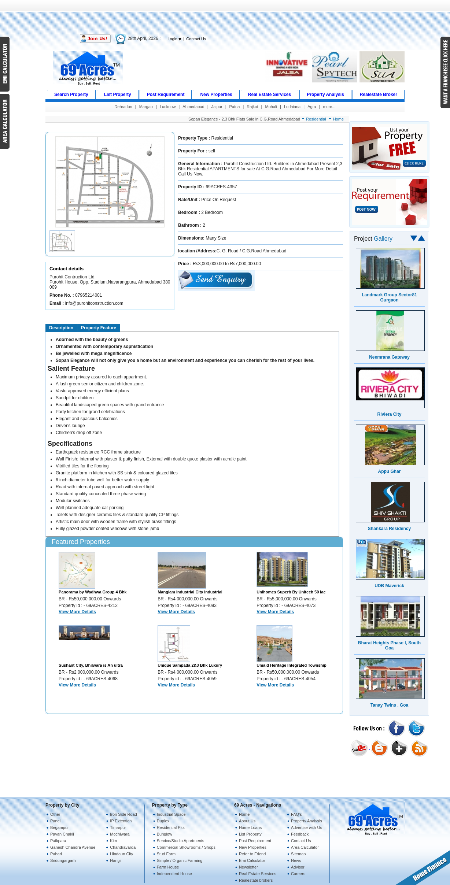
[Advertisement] (225, 16)
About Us (247, 821)
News (296, 860)
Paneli (56, 821)
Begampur (59, 827)
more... (329, 106)
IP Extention (121, 821)
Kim (113, 840)
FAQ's (296, 814)
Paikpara (58, 840)
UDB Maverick (389, 585)
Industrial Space (171, 814)
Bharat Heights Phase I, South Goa (389, 645)
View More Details (77, 611)
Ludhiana (292, 106)
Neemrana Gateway (389, 357)
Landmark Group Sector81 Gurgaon (389, 297)
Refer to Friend (252, 854)
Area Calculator (305, 847)
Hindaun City (121, 854)
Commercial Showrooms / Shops (186, 847)
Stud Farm (166, 854)
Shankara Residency (389, 528)
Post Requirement (255, 840)
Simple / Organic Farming (180, 860)
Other (55, 814)
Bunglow (164, 834)
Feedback (300, 834)
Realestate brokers (256, 880)
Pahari (56, 854)
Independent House (174, 873)
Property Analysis (306, 821)
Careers (298, 873)
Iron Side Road (123, 814)
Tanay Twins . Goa (389, 705)
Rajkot (252, 106)
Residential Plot (171, 827)
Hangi (115, 860)
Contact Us (196, 39)
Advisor (298, 867)
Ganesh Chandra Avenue (72, 847)
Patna (234, 106)
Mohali (271, 106)
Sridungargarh (63, 860)
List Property (250, 834)
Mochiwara (119, 834)
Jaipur (216, 106)
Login (174, 39)
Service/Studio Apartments (180, 840)
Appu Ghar (389, 471)
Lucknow (168, 106)
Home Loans (250, 827)
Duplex (163, 821)
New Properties (252, 847)
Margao (146, 106)
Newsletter (248, 867)
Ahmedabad (193, 106)
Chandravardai (123, 847)
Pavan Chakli (62, 834)
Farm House (168, 867)
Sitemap (298, 854)
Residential (316, 119)
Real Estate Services (257, 873)
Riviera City (389, 414)
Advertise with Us (306, 827)
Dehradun (123, 106)
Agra (311, 106)
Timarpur (118, 827)
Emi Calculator (252, 860)
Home (338, 119)
